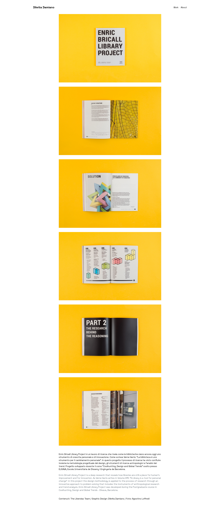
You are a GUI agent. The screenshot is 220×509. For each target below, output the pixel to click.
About (184, 7)
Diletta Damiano (43, 7)
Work (176, 7)
